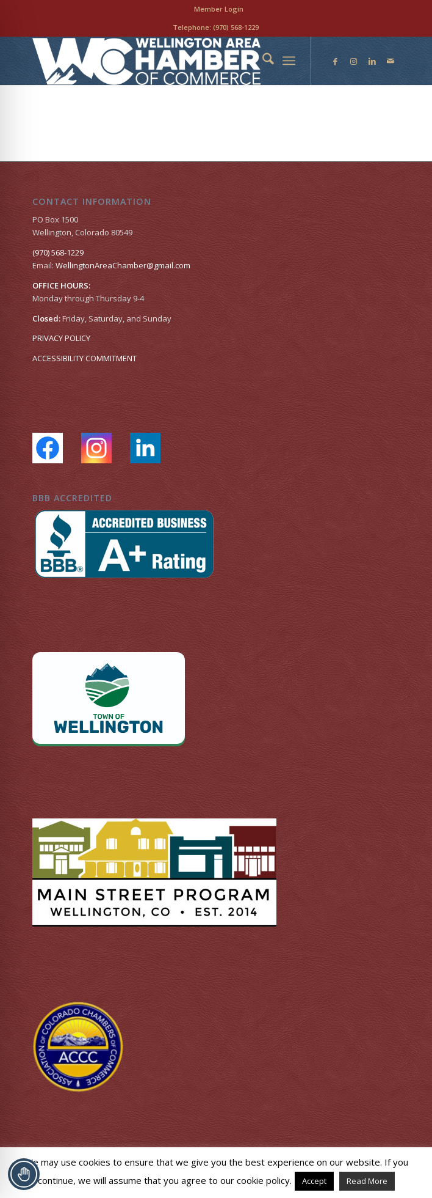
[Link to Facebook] (335, 61)
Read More (367, 1180)
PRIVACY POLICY (61, 338)
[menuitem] (219, 9)
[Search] (262, 60)
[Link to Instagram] (354, 61)
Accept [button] (314, 1180)
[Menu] (289, 60)
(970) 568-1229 (236, 27)
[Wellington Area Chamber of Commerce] (179, 60)
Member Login (218, 8)
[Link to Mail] (390, 61)
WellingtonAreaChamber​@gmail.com (123, 265)
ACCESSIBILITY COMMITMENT (84, 358)
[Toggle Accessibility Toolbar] (23, 1174)
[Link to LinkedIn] (372, 61)
